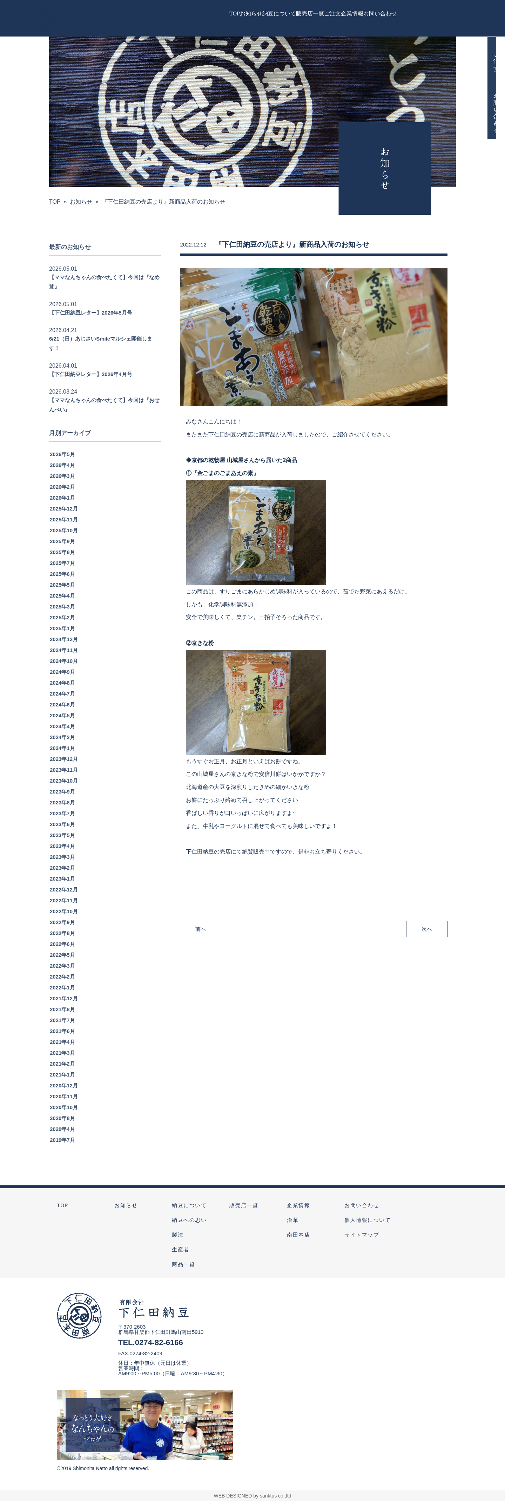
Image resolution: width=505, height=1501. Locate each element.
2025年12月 (64, 519)
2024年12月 (64, 649)
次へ (427, 939)
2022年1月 (62, 998)
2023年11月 (64, 780)
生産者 (180, 1249)
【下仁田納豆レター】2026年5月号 (90, 323)
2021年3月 (62, 1063)
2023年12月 (64, 769)
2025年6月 (62, 584)
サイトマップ (361, 1235)
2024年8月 (62, 693)
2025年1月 (62, 638)
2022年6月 (62, 954)
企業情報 (298, 1205)
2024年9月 (62, 682)
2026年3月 (62, 486)
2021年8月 (62, 1019)
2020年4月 (62, 1139)
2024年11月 (64, 660)
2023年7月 (62, 824)
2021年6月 (62, 1041)
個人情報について (367, 1220)
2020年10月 (64, 1117)
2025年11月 (64, 530)
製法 (177, 1235)
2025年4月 (62, 606)
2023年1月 (62, 889)
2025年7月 (62, 573)
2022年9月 (62, 932)
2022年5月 (62, 965)
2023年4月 (62, 856)
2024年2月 (62, 747)
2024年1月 (62, 758)
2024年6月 (62, 715)
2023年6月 (62, 834)
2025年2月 (62, 628)
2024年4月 (62, 736)
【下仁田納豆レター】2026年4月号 (90, 384)
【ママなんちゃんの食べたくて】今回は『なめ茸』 (104, 292)
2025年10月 (64, 541)
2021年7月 (62, 1030)
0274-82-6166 (159, 1342)
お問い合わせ (361, 1205)
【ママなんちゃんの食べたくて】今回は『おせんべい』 (104, 415)
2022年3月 (62, 976)
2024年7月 (62, 704)
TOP (62, 1205)
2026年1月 (62, 508)
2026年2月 (62, 497)
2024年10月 (64, 671)
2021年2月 (62, 1074)
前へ (200, 939)
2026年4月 (62, 475)
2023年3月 (62, 867)
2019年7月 (62, 1150)
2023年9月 (62, 802)
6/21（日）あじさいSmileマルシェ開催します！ (100, 353)
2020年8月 (62, 1128)
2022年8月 (62, 943)
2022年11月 (64, 911)
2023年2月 (62, 878)
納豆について (189, 1205)
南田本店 (298, 1235)
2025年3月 (62, 617)
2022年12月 (64, 900)
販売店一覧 (243, 1205)
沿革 (292, 1220)
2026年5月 (62, 464)
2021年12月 (64, 1009)
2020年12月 (64, 1096)
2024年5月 (62, 726)
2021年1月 (62, 1085)
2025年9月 (62, 551)
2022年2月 (62, 987)
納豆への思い (189, 1220)
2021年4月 (62, 1052)
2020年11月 (64, 1107)
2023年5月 (62, 845)
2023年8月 (62, 813)
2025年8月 (62, 562)
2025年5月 (62, 595)
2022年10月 (64, 921)
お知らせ (125, 1205)
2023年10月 (64, 791)
